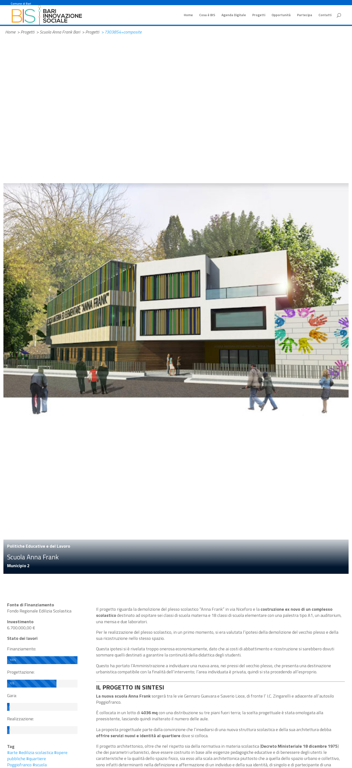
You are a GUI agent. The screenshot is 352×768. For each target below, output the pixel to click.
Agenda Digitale (233, 15)
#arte (12, 752)
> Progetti (25, 32)
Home (188, 15)
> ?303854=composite (121, 32)
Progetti (258, 15)
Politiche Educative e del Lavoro (38, 546)
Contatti (325, 15)
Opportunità (281, 15)
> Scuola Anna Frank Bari (58, 32)
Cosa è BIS (207, 15)
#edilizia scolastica (36, 752)
